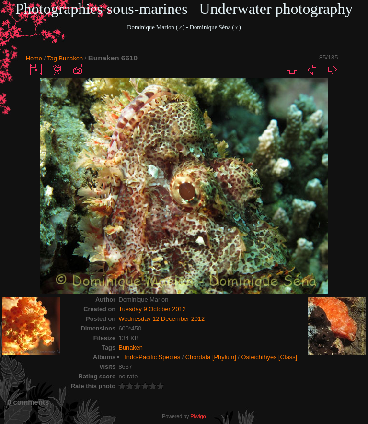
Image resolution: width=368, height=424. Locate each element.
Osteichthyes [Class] (269, 357)
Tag (52, 58)
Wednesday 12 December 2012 (161, 318)
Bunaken (71, 58)
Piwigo (198, 416)
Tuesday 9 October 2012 (151, 309)
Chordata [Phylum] (210, 357)
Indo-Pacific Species (152, 357)
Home (34, 58)
